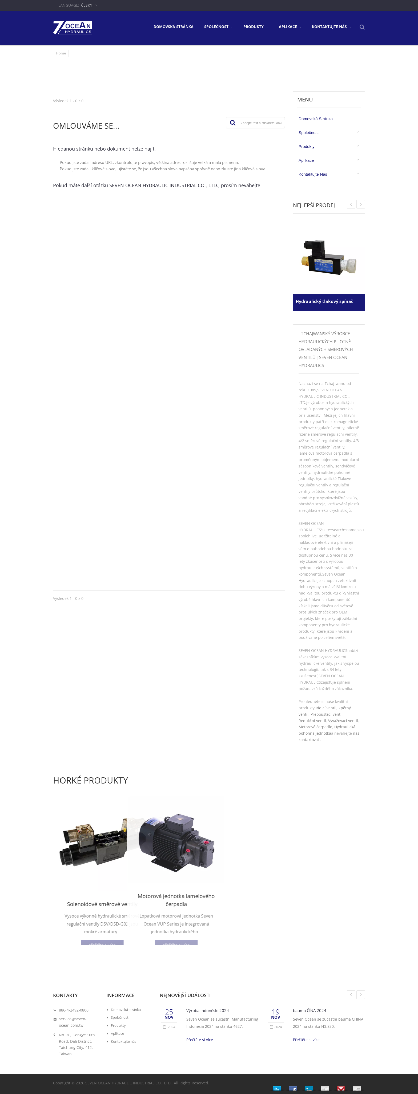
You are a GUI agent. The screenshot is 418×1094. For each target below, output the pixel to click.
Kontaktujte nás (331, 27)
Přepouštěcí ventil (327, 714)
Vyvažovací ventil (343, 720)
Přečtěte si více (199, 1039)
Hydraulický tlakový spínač (327, 299)
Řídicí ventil (326, 707)
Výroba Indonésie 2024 (210, 1010)
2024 (169, 1026)
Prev (360, 204)
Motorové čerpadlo (315, 726)
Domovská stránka (174, 27)
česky (86, 5)
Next (351, 204)
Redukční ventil (312, 720)
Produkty (255, 27)
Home (61, 53)
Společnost (218, 27)
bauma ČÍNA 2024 (312, 1010)
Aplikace (290, 27)
